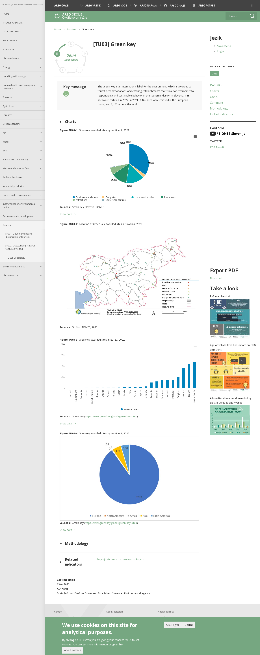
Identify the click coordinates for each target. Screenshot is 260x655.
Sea (5, 150)
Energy (6, 67)
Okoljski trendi (12, 31)
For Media (8, 49)
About (109, 617)
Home (6, 13)
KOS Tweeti (217, 147)
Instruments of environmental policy (19, 205)
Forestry (7, 115)
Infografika (10, 40)
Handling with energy (14, 76)
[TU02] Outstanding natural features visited (20, 247)
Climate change (11, 58)
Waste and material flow (16, 168)
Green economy (11, 123)
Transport (8, 97)
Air (4, 132)
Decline (189, 625)
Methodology (219, 108)
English (221, 51)
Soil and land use (12, 177)
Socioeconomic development (18, 216)
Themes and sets (13, 22)
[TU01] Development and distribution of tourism (18, 235)
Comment (216, 103)
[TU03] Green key (15, 257)
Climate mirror (10, 275)
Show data (66, 214)
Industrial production (14, 186)
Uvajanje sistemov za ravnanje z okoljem (120, 559)
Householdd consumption (17, 195)
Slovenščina (224, 46)
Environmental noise (14, 266)
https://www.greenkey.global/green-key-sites (111, 416)
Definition (216, 85)
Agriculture (8, 106)
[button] (252, 5)
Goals (214, 97)
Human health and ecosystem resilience (19, 86)
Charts (214, 91)
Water (6, 141)
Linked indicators (221, 114)
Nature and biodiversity (16, 159)
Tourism (7, 225)
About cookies (72, 651)
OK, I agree (172, 625)
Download (216, 278)
